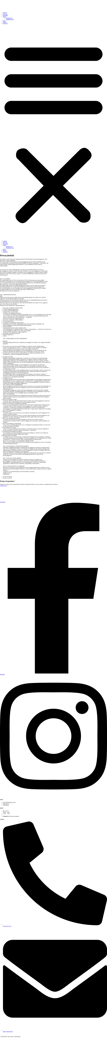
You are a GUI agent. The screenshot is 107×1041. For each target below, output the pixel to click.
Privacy (53, 1034)
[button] (53, 132)
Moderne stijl (9, 18)
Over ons (5, 14)
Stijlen (4, 16)
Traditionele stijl (10, 19)
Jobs (4, 20)
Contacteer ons (3, 485)
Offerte (4, 22)
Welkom (5, 12)
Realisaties (5, 15)
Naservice (5, 23)
